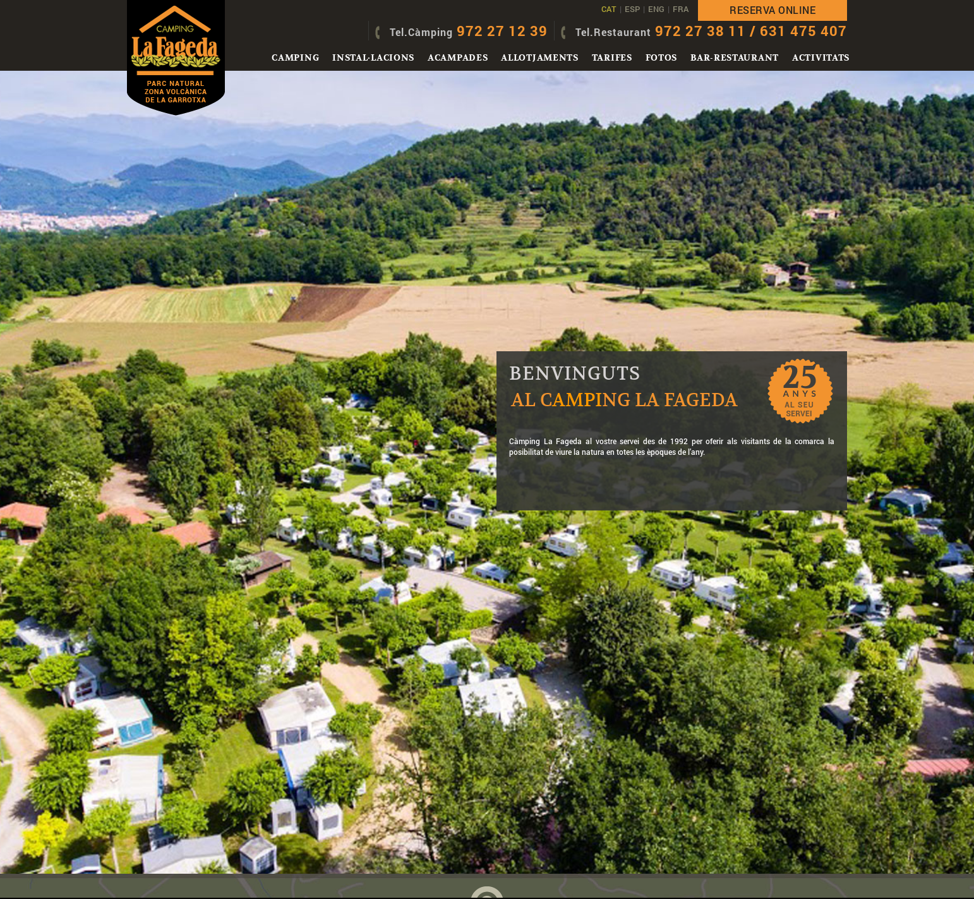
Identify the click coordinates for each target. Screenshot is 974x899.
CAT (608, 9)
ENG (656, 9)
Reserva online (772, 9)
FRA (680, 9)
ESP (632, 9)
